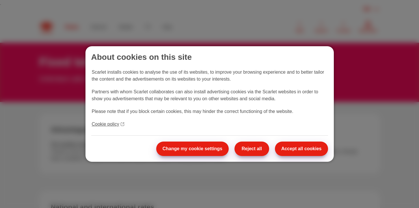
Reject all (252, 148)
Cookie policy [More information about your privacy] (108, 124)
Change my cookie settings (192, 148)
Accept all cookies (301, 148)
